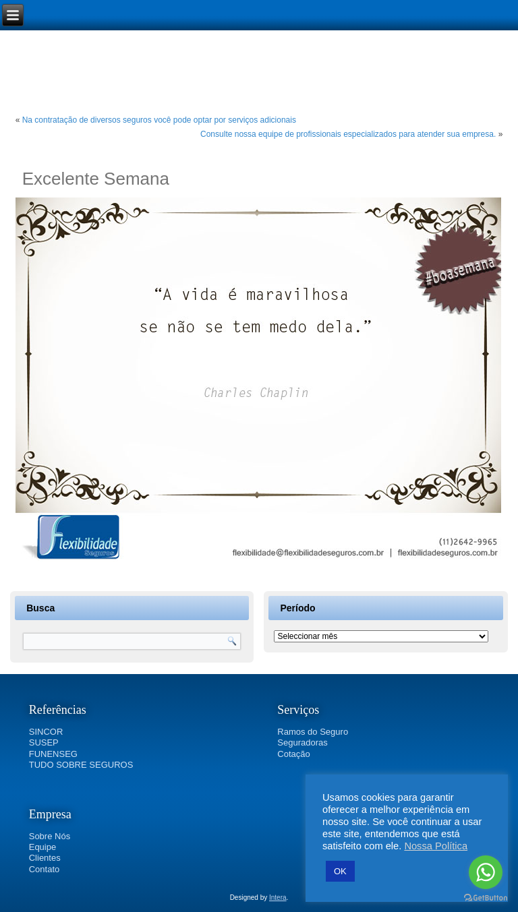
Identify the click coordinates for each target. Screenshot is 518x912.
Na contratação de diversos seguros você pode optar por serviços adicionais (159, 120)
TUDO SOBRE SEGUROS (81, 765)
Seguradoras (302, 742)
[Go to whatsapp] (485, 872)
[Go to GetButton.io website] (485, 898)
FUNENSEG (53, 754)
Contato (44, 869)
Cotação (293, 754)
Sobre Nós (49, 836)
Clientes (45, 858)
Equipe (42, 847)
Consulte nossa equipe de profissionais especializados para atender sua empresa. (348, 134)
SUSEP (44, 742)
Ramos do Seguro (312, 732)
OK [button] (340, 871)
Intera (278, 897)
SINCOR (46, 732)
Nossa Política (435, 846)
